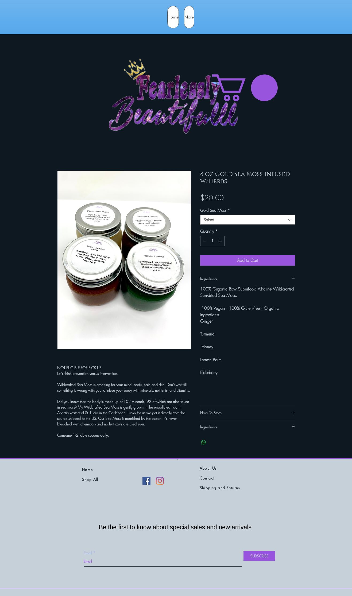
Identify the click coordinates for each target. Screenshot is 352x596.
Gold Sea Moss (215, 210)
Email (88, 553)
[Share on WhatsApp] (203, 442)
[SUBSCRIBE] (259, 556)
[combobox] (247, 220)
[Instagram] (160, 481)
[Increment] (220, 241)
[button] (245, 87)
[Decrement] (204, 241)
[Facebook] (146, 481)
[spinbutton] (212, 241)
